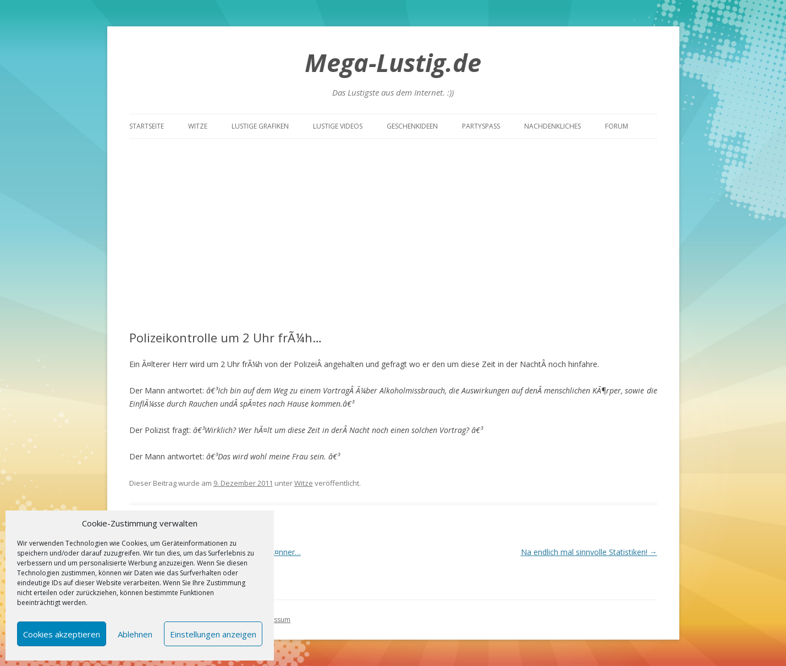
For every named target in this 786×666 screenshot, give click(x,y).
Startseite (146, 126)
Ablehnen (135, 634)
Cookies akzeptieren (61, 634)
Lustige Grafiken (260, 126)
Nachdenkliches (552, 126)
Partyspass (481, 126)
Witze (197, 126)
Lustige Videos (337, 126)
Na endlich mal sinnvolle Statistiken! (589, 552)
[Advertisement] (393, 221)
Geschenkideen (412, 126)
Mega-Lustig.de (393, 62)
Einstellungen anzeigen (213, 634)
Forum (616, 126)
